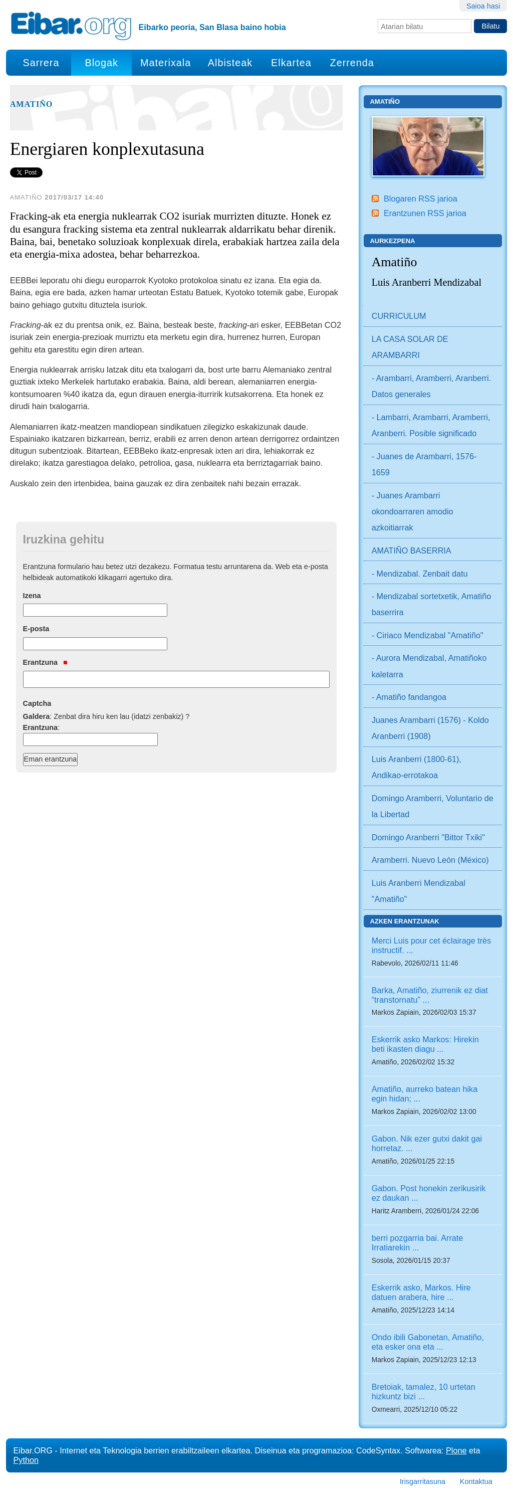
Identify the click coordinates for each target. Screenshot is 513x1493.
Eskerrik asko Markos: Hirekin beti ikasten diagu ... (425, 1044)
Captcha (37, 703)
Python (26, 1459)
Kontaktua (476, 1481)
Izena (32, 596)
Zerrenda (352, 62)
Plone (456, 1450)
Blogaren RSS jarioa (420, 198)
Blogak (101, 62)
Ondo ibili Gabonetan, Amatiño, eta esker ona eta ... (428, 1342)
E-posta (36, 629)
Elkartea (291, 62)
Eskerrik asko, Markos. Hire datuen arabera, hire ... (421, 1292)
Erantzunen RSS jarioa (425, 213)
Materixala (165, 62)
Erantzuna (45, 662)
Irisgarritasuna (422, 1481)
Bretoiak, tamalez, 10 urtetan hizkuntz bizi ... (423, 1391)
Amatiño (31, 104)
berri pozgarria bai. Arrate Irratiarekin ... (417, 1242)
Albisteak (230, 62)
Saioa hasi (483, 6)
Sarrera (41, 62)
